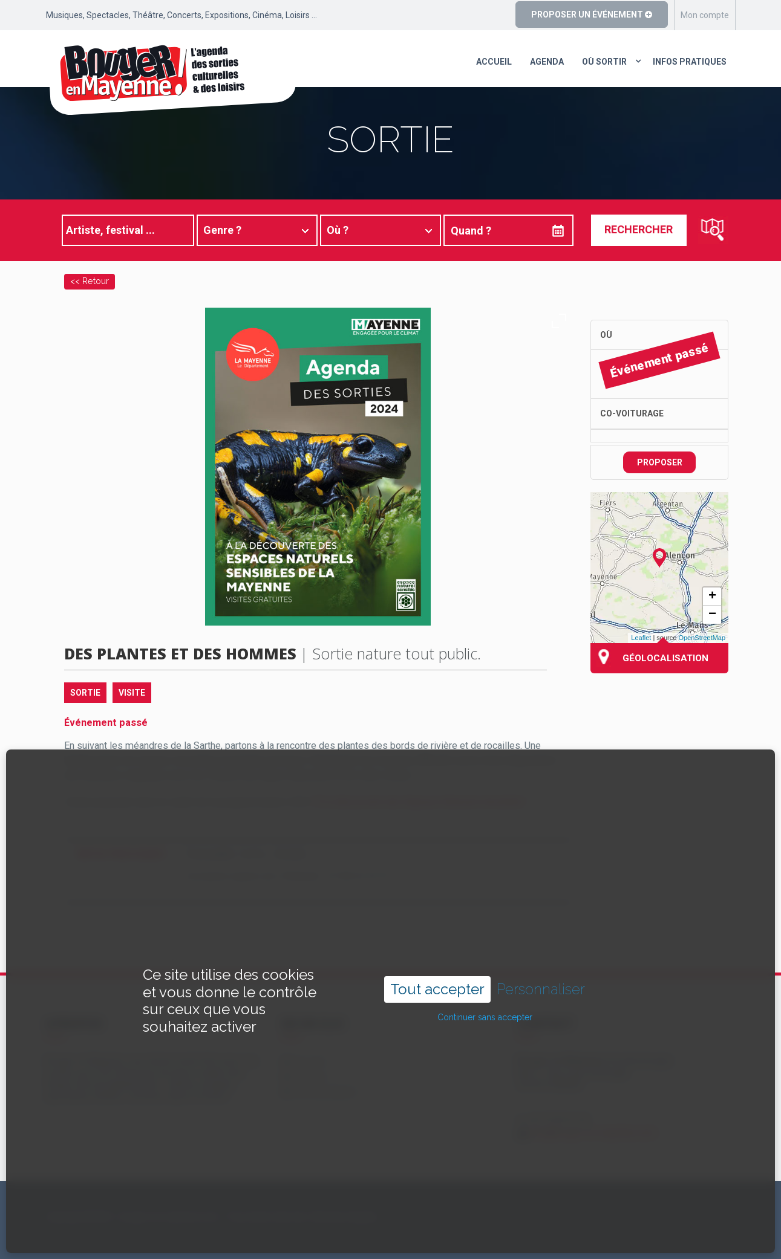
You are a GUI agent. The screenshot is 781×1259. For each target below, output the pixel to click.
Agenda (547, 61)
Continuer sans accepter (484, 983)
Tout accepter (437, 954)
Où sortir (604, 61)
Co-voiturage (632, 413)
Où (606, 335)
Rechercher (638, 229)
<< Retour (89, 281)
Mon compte (705, 15)
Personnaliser (541, 954)
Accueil (494, 61)
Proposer (659, 462)
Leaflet (641, 637)
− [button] (712, 615)
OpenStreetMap (701, 637)
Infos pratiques (690, 61)
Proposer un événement (591, 14)
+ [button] (712, 596)
